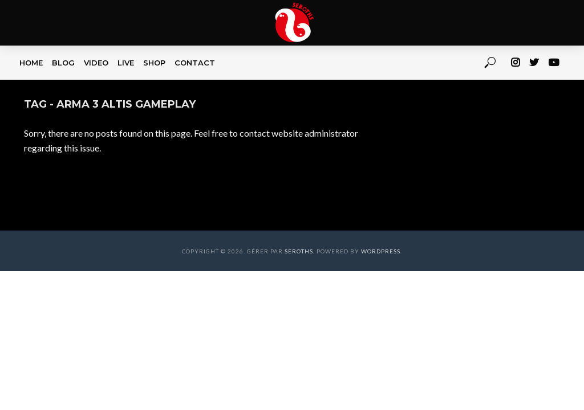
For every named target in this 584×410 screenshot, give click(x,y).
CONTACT (195, 62)
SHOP (154, 62)
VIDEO (96, 62)
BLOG (63, 62)
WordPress (380, 251)
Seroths (299, 251)
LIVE (125, 62)
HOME (31, 62)
